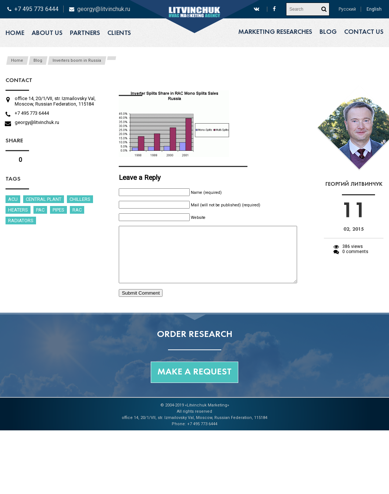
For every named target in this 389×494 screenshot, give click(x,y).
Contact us (363, 32)
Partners (85, 33)
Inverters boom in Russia (77, 60)
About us (47, 33)
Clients (119, 33)
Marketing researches (275, 32)
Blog (328, 32)
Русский (347, 9)
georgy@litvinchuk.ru (103, 9)
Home (15, 33)
